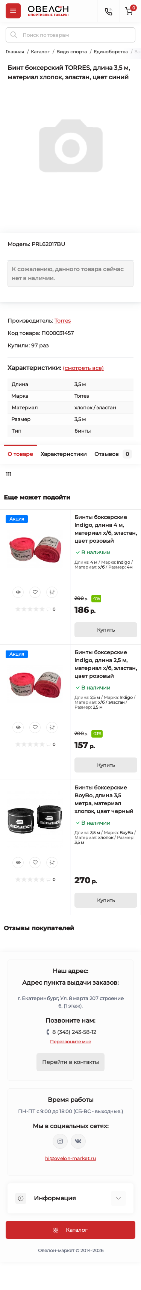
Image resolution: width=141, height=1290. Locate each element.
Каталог (40, 51)
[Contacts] (108, 11)
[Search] (14, 34)
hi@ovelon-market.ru (70, 1158)
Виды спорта (71, 51)
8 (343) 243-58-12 (74, 1032)
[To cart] (106, 629)
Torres (63, 320)
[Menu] (13, 10)
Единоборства (111, 51)
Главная (15, 51)
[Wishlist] (35, 592)
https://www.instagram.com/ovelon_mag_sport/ (60, 1141)
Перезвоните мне (70, 1041)
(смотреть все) (83, 368)
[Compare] (52, 592)
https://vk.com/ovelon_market (78, 1141)
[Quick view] (18, 592)
